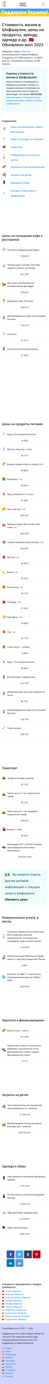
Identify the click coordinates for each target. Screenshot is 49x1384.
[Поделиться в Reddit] (19, 1263)
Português (8, 1361)
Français (7, 1376)
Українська (9, 1354)
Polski (6, 1351)
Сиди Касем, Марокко (16, 1319)
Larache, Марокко (13, 1300)
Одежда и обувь (20, 182)
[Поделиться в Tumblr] (28, 1254)
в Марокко (25, 51)
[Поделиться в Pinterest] (37, 1254)
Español (7, 1357)
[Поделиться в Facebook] (11, 1254)
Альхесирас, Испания (15, 1313)
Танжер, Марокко (13, 1304)
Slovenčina (8, 1364)
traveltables (22, 4)
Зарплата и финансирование (28, 167)
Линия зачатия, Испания (17, 1316)
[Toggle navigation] (43, 4)
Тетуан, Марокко (13, 1291)
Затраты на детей (21, 175)
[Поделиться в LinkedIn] (11, 1263)
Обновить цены (16, 899)
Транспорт (17, 147)
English (7, 1348)
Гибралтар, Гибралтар (15, 1310)
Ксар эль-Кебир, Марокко (17, 1297)
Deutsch (7, 1373)
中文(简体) (8, 1370)
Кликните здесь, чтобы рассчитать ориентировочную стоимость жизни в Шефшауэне (24, 100)
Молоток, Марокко (14, 1294)
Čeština (7, 1367)
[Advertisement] (24, 219)
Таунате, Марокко (13, 1307)
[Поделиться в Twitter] (19, 1254)
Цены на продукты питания (27, 139)
